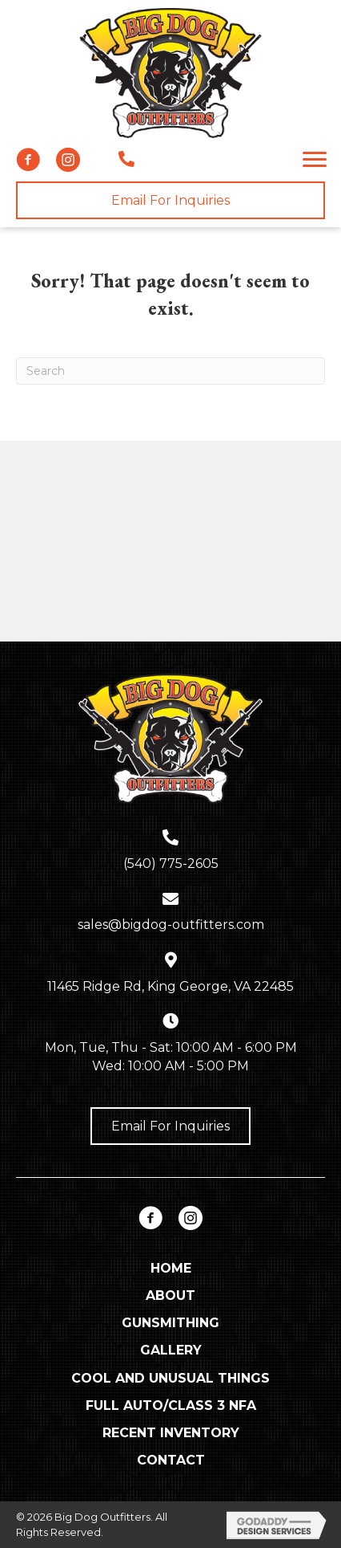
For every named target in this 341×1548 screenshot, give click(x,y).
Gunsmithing (170, 1322)
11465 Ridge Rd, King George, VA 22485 (170, 986)
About (170, 1295)
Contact (171, 1460)
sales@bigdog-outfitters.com (171, 924)
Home (170, 1268)
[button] (28, 160)
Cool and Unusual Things (170, 1378)
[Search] (170, 371)
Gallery (171, 1350)
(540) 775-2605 (171, 863)
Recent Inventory (170, 1432)
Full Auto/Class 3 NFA (171, 1405)
